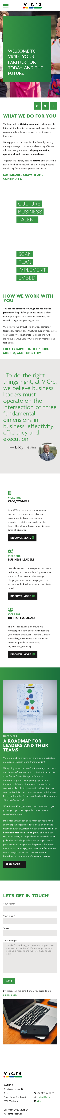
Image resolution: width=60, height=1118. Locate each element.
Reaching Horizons (44, 805)
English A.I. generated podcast (29, 797)
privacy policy (10, 1004)
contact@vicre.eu (45, 1096)
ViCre (39, 1100)
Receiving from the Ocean (16, 805)
